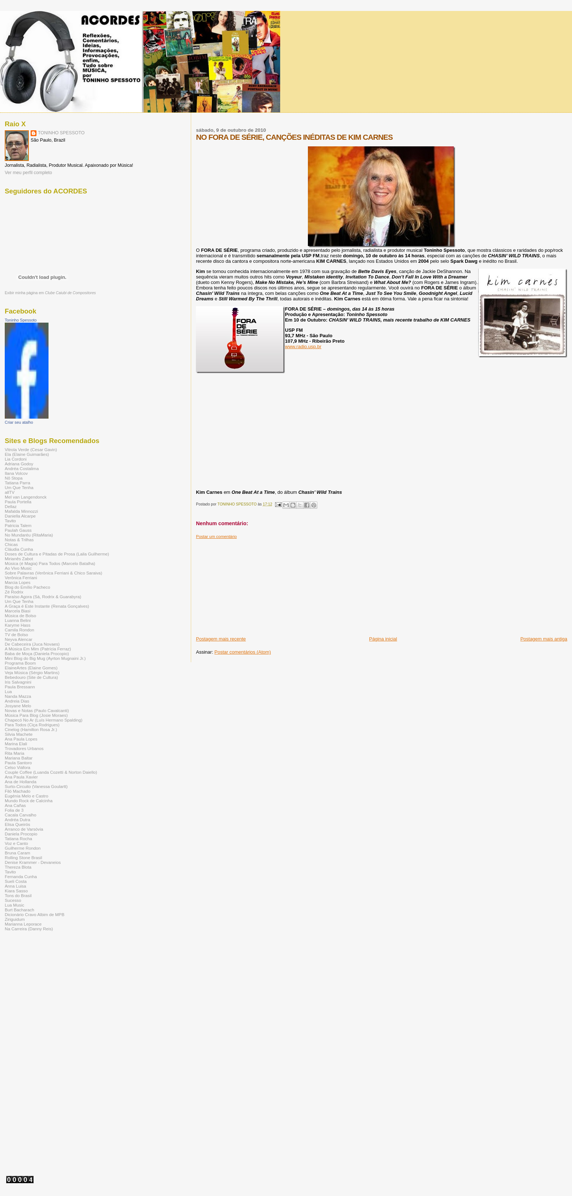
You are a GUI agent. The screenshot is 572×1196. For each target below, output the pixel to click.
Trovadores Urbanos (24, 748)
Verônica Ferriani (21, 577)
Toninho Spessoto (20, 320)
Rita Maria (14, 753)
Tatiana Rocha (18, 838)
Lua (8, 691)
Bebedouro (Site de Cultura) (31, 677)
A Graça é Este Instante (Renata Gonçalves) (47, 606)
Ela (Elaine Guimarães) (27, 454)
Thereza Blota (18, 867)
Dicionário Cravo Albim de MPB (34, 914)
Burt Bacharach (19, 909)
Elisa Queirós (17, 824)
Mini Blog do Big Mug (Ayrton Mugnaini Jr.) (45, 658)
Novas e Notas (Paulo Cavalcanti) (37, 710)
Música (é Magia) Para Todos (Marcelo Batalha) (50, 563)
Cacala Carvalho (20, 814)
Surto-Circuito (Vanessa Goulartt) (36, 786)
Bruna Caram (17, 852)
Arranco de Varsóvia (24, 829)
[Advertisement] (250, 584)
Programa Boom (20, 663)
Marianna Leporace (23, 924)
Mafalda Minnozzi (21, 511)
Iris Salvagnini (18, 682)
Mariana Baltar (18, 757)
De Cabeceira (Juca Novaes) (32, 644)
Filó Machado (17, 791)
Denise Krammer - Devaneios (33, 862)
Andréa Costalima (22, 468)
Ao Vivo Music (18, 568)
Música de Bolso (20, 615)
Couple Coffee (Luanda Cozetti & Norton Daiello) (51, 772)
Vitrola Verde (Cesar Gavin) (31, 449)
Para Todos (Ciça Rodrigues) (32, 724)
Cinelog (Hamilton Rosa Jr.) (31, 729)
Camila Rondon (19, 629)
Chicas (11, 544)
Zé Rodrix (14, 591)
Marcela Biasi (17, 610)
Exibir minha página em (50, 293)
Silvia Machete (18, 734)
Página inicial (383, 639)
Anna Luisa (15, 886)
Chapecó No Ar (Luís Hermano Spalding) (43, 720)
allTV (10, 492)
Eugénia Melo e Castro (26, 795)
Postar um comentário (216, 536)
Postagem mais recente (221, 639)
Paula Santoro (18, 762)
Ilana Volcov (16, 473)
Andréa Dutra (17, 819)
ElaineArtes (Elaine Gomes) (31, 667)
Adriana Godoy (19, 463)
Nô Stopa (14, 478)
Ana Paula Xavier (21, 776)
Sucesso (13, 900)
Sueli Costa (16, 881)
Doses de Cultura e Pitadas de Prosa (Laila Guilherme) (57, 553)
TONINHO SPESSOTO (61, 132)
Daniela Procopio (21, 833)
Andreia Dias (17, 701)
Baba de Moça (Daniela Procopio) (37, 653)
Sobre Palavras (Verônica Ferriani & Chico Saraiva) (53, 572)
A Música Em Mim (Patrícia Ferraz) (38, 648)
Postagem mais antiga (543, 639)
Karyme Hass (17, 625)
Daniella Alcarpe (20, 516)
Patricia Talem (18, 525)
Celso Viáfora (17, 767)
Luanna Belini (18, 620)
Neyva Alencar (18, 639)
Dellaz (11, 506)
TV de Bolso (16, 634)
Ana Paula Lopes (21, 739)
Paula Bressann (20, 686)
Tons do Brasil (18, 895)
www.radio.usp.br (303, 346)
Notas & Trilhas (19, 539)
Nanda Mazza (18, 696)
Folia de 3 (14, 810)
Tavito (10, 520)
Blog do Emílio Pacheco (27, 587)
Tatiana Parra (17, 482)
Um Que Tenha (19, 487)
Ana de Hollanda (20, 781)
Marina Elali (16, 743)
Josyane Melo (18, 705)
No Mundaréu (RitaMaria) (29, 534)
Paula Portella (18, 501)
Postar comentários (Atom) (242, 652)
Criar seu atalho (19, 422)
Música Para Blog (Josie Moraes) (36, 715)
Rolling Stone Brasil (23, 857)
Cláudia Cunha (19, 549)
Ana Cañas (15, 805)
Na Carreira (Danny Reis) (29, 928)
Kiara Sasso (16, 890)
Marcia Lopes (17, 582)
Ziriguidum (15, 919)
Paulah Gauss (18, 530)
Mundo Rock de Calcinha (29, 800)
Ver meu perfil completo (28, 172)
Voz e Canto (16, 843)
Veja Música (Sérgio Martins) (32, 672)
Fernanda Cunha (21, 876)
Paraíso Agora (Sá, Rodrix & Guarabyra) (43, 596)
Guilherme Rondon (22, 848)
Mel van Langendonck (26, 497)
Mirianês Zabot (19, 558)
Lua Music (14, 905)
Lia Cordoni (16, 459)
